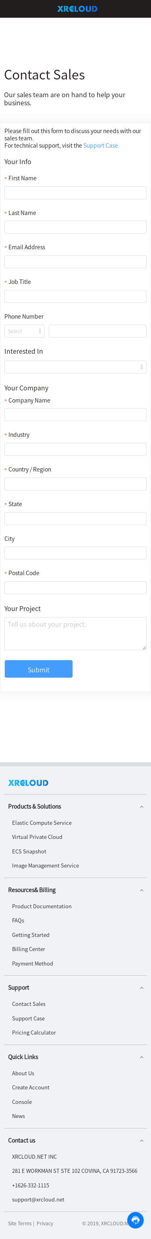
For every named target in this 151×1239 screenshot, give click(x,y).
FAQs (18, 920)
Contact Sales (29, 1003)
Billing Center (28, 949)
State (15, 504)
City (9, 538)
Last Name (22, 213)
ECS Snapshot (29, 851)
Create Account (31, 1087)
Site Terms (20, 1223)
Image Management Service (45, 865)
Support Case (28, 1018)
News (18, 1116)
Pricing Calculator (34, 1032)
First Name (22, 178)
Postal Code (23, 573)
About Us (23, 1073)
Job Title (19, 282)
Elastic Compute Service (42, 822)
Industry (18, 434)
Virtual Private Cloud (37, 837)
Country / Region (29, 469)
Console (22, 1102)
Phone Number (23, 316)
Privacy (45, 1223)
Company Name (29, 400)
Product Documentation (42, 906)
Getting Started (31, 935)
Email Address (26, 247)
